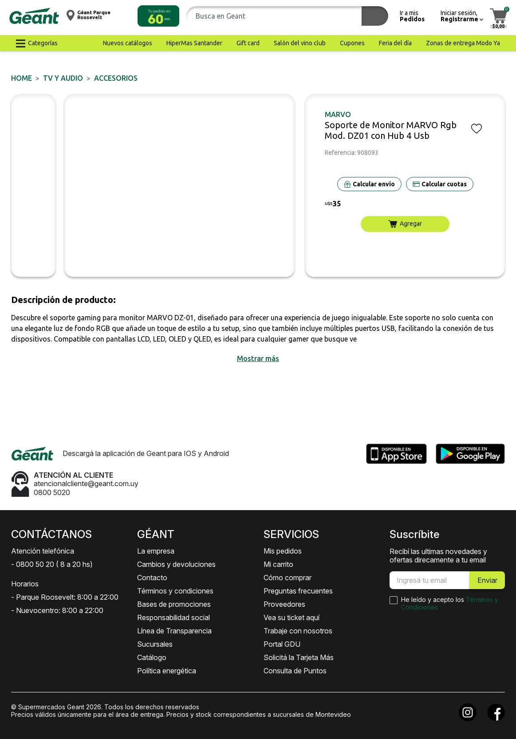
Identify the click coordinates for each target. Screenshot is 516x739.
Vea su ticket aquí (291, 617)
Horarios (25, 583)
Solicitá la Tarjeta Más (299, 657)
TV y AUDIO (63, 78)
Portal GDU (282, 644)
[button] (158, 16)
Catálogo (151, 657)
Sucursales (155, 644)
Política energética (166, 670)
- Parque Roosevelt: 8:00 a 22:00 (64, 597)
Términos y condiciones (175, 590)
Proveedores (284, 604)
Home (21, 78)
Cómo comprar (287, 577)
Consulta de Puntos (295, 670)
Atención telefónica (42, 550)
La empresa (155, 550)
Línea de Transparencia (174, 630)
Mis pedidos (283, 550)
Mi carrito (278, 564)
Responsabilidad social (173, 617)
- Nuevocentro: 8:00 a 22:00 (57, 610)
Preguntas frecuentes (298, 590)
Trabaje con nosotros (298, 630)
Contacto (152, 577)
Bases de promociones (174, 604)
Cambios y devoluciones (176, 564)
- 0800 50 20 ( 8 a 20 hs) (52, 564)
